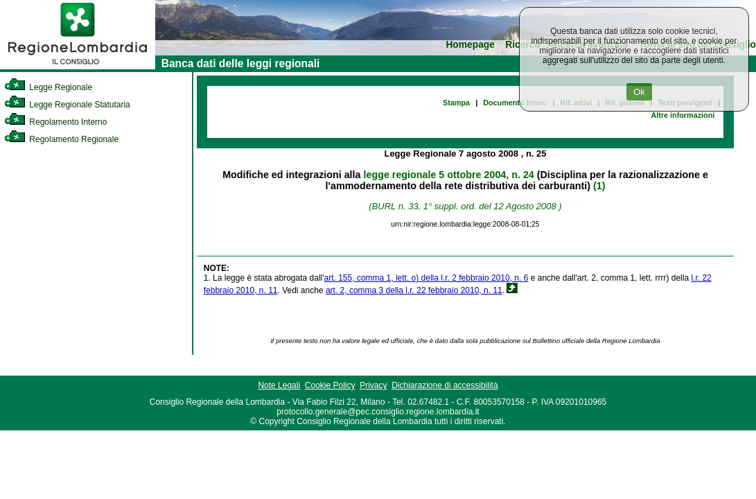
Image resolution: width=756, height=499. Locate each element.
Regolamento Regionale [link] (61, 139)
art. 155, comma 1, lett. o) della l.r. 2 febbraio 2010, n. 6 (426, 278)
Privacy (373, 385)
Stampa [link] (456, 102)
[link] (77, 66)
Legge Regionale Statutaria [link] (67, 105)
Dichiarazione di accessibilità (445, 385)
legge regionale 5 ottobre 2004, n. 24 (449, 174)
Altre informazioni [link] (682, 115)
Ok (639, 92)
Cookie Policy (330, 385)
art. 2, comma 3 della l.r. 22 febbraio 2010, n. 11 (414, 290)
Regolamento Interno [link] (55, 122)
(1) (599, 185)
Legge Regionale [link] (48, 87)
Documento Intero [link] (515, 102)
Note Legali (279, 385)
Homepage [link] (470, 45)
